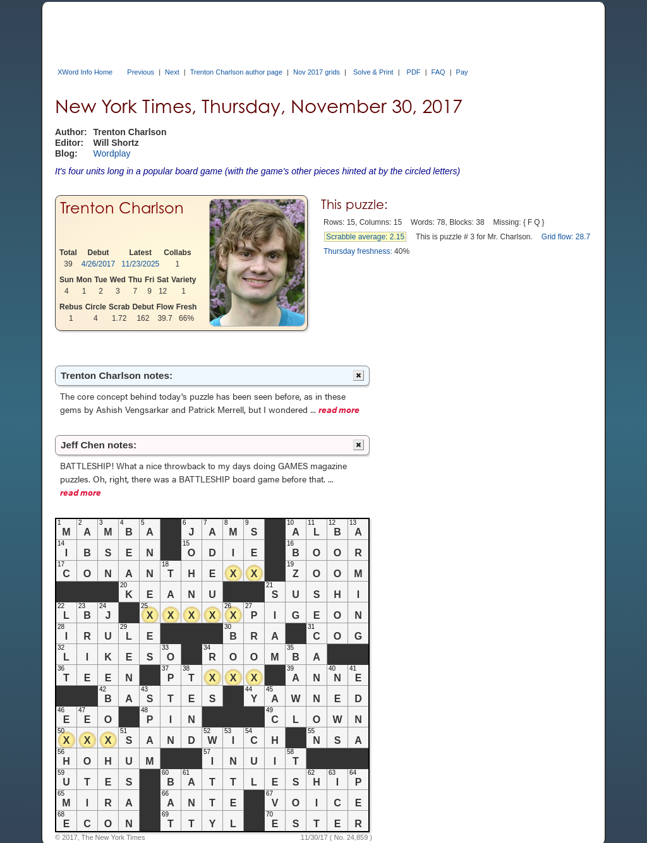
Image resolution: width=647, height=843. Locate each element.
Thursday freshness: (358, 251)
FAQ (438, 72)
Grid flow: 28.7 (565, 236)
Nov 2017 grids (316, 72)
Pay (462, 72)
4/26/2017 (98, 264)
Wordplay (112, 153)
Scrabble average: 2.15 (365, 236)
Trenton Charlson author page (236, 72)
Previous (140, 72)
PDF (414, 72)
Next (172, 72)
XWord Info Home (84, 72)
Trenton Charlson (122, 208)
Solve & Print (373, 72)
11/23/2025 (140, 264)
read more (339, 409)
